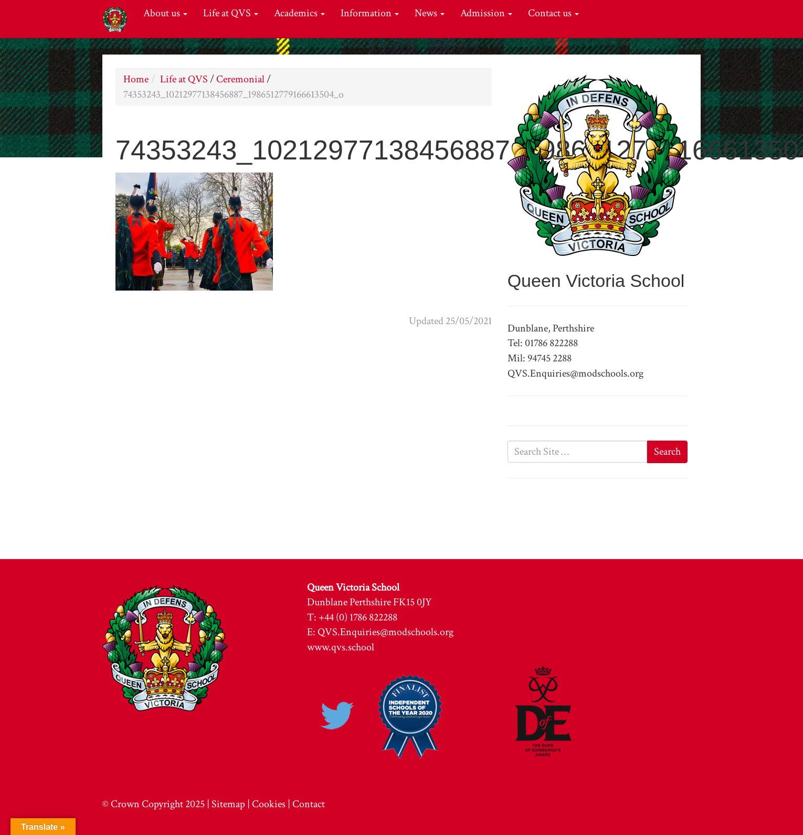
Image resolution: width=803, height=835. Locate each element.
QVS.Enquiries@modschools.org (385, 632)
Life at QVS (230, 13)
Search (667, 451)
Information (370, 13)
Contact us (553, 13)
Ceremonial (240, 79)
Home (136, 79)
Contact (308, 804)
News (430, 13)
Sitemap (228, 804)
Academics (299, 13)
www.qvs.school (340, 647)
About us (165, 13)
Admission (486, 13)
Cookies (269, 804)
